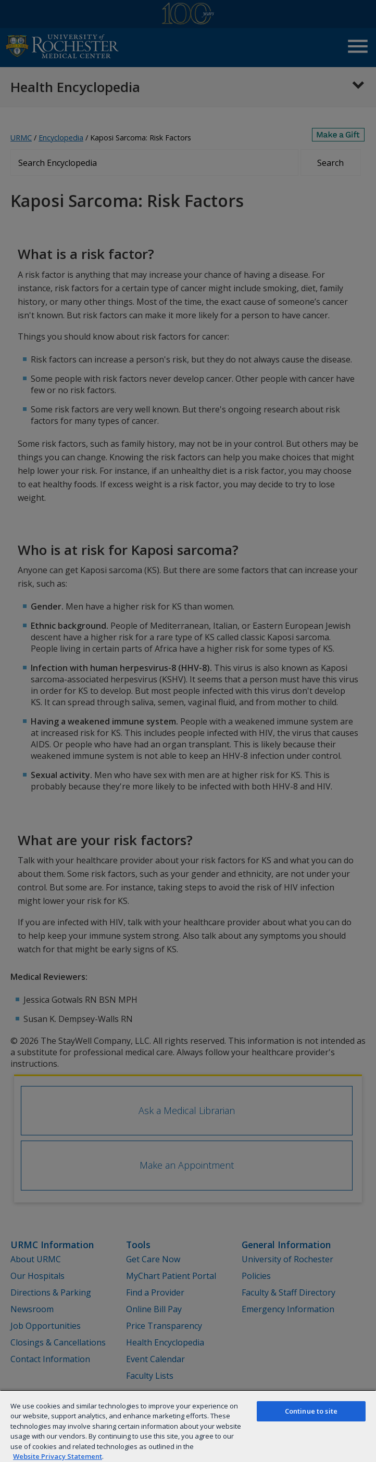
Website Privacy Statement (57, 1456)
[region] (188, 1426)
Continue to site (311, 1411)
